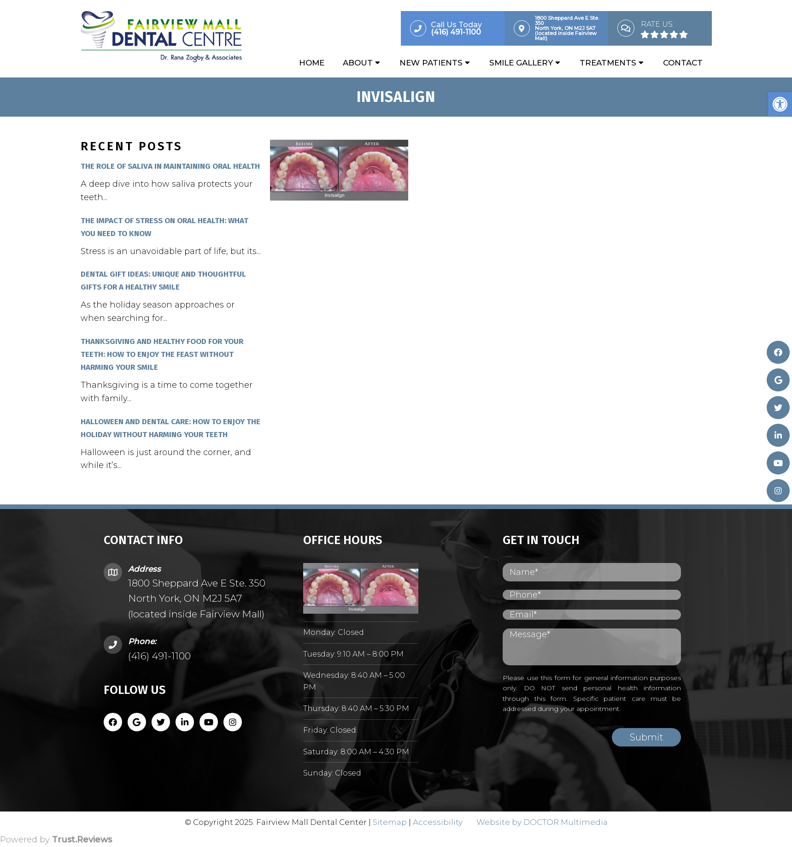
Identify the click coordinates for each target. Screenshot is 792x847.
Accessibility (438, 822)
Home (311, 63)
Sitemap (390, 822)
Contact (683, 63)
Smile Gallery (521, 63)
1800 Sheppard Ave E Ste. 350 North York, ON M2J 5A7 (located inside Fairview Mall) (196, 599)
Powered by (56, 840)
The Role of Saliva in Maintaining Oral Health (170, 167)
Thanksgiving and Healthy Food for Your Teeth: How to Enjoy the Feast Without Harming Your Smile (162, 355)
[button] (780, 104)
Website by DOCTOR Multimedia (542, 822)
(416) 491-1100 (159, 656)
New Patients (431, 63)
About (358, 63)
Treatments (608, 63)
